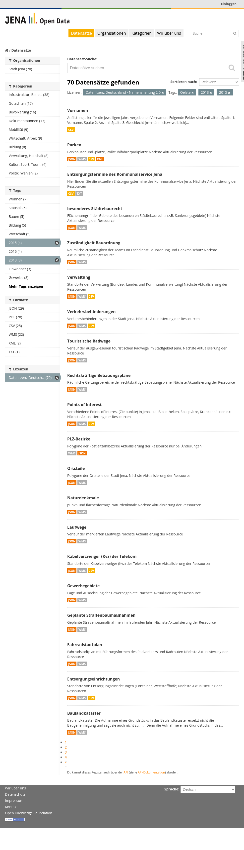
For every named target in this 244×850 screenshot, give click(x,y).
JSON (71, 159)
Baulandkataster (84, 713)
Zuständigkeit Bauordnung (93, 243)
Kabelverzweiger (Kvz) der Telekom (101, 556)
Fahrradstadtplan (84, 644)
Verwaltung (78, 277)
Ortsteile (76, 468)
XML (100, 159)
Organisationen (111, 33)
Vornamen (77, 110)
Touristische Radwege (89, 341)
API (126, 772)
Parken (74, 145)
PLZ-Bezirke (78, 439)
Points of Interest (84, 404)
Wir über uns (169, 33)
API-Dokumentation (151, 772)
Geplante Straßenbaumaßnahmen (101, 615)
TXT (79, 193)
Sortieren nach (183, 81)
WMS (82, 159)
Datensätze (81, 33)
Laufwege (76, 527)
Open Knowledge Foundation (28, 813)
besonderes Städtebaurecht (94, 208)
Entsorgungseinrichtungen (93, 679)
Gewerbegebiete (83, 586)
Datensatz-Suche (81, 59)
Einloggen (229, 3)
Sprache (171, 789)
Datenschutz (15, 794)
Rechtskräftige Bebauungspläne (98, 375)
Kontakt (11, 806)
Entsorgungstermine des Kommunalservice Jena (114, 174)
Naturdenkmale (83, 498)
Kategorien (141, 33)
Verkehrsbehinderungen (91, 311)
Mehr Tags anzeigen (26, 286)
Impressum (14, 800)
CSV (71, 130)
